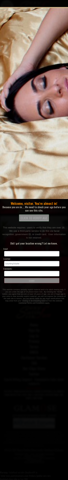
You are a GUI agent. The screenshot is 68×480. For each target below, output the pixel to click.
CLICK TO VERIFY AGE (34, 218)
